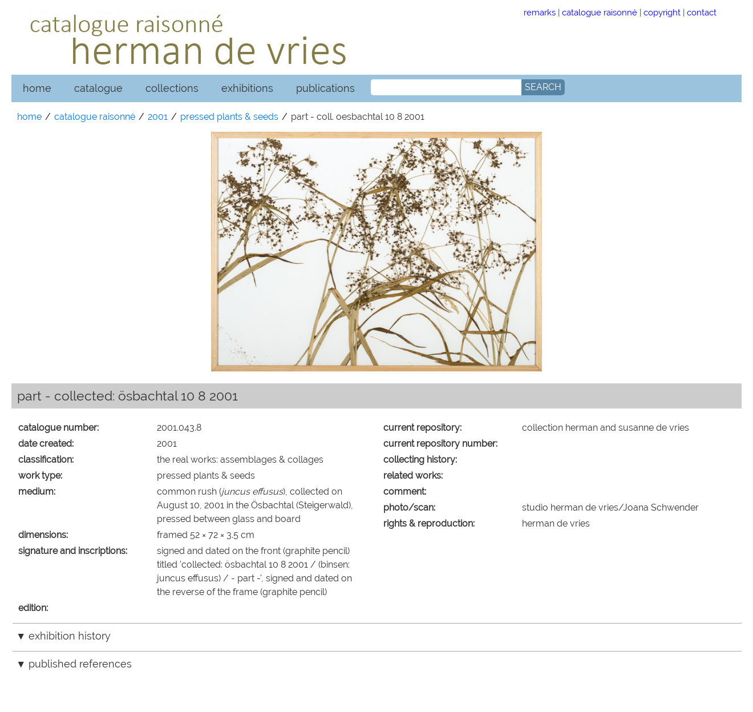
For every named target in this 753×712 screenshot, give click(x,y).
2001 (158, 116)
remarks (540, 12)
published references (80, 664)
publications (325, 88)
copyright (662, 12)
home (37, 88)
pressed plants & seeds (229, 116)
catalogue (98, 88)
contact (701, 12)
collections (172, 88)
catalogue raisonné (599, 12)
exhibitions (247, 88)
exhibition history (70, 636)
